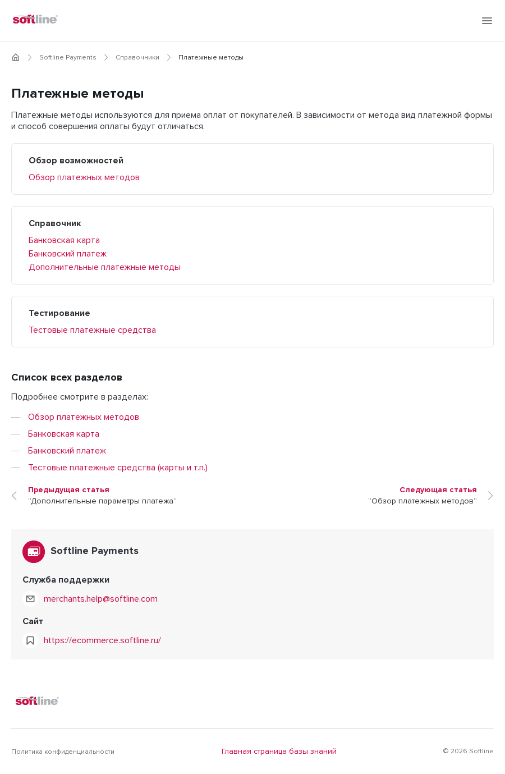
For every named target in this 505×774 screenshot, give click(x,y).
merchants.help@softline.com (101, 598)
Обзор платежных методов (84, 177)
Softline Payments (68, 57)
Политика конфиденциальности (62, 752)
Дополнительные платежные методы (105, 267)
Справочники (137, 57)
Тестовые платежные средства (92, 330)
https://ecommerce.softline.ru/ (102, 640)
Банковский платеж (68, 253)
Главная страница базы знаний (279, 751)
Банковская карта (64, 240)
